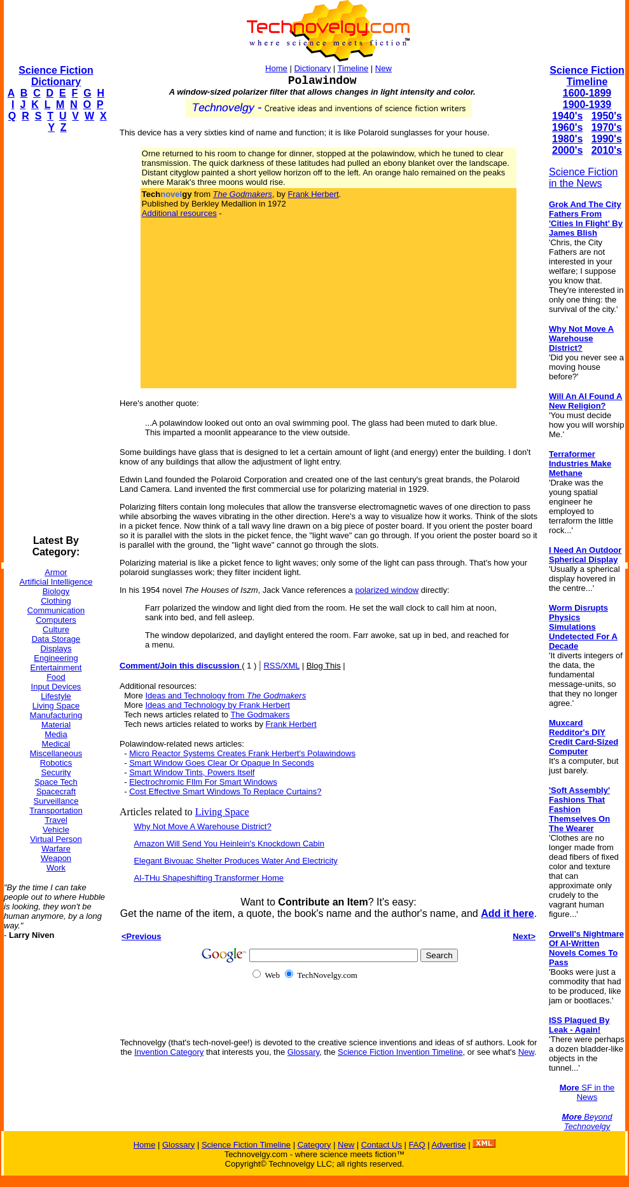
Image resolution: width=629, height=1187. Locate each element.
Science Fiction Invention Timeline (400, 1052)
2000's (567, 150)
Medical (56, 744)
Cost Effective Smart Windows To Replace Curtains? (225, 791)
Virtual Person (55, 839)
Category (314, 1145)
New (383, 68)
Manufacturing (56, 715)
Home (276, 68)
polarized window (386, 590)
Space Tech (56, 782)
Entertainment (56, 667)
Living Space (55, 705)
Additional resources (179, 213)
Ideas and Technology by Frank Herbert (217, 705)
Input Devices (56, 686)
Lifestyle (56, 696)
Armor (56, 572)
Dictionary (312, 68)
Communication (56, 610)
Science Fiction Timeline (587, 76)
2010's (606, 150)
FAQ (417, 1145)
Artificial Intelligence (56, 582)
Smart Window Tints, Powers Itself (191, 772)
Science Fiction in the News (583, 177)
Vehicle (56, 829)
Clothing (56, 601)
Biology (56, 591)
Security (56, 772)
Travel (56, 820)
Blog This (324, 665)
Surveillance (56, 801)
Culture (56, 629)
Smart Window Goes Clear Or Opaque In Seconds (221, 763)
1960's (567, 127)
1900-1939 (587, 104)
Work (56, 867)
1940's (567, 116)
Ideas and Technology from (225, 695)
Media (56, 734)
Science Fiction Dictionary (55, 76)
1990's (606, 138)
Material (56, 724)
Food (56, 677)
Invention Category (169, 1052)
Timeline (353, 68)
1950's (606, 116)
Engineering (56, 658)
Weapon (56, 858)
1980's (567, 138)
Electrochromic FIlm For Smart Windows (203, 782)
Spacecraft (56, 791)
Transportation (55, 810)
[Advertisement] (55, 334)
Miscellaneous (56, 753)
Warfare (56, 848)
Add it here (507, 913)
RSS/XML (281, 665)
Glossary (303, 1052)
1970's (606, 127)
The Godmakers (259, 714)
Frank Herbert (312, 194)
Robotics (56, 763)
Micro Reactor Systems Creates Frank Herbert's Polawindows (242, 753)
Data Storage (56, 639)
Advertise (448, 1145)
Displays (55, 648)
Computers (56, 620)
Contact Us (381, 1145)
